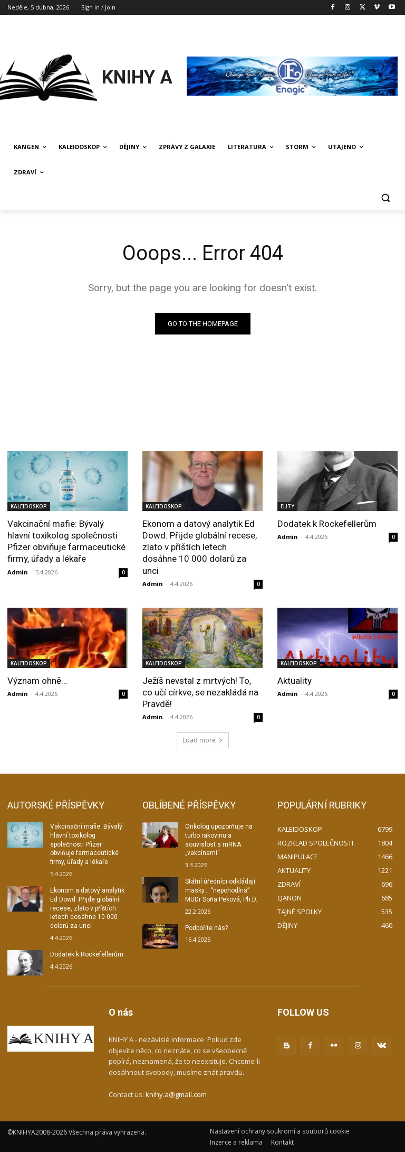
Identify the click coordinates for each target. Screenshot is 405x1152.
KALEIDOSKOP (29, 506)
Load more (202, 740)
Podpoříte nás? (206, 928)
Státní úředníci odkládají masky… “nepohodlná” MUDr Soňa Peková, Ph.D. (221, 890)
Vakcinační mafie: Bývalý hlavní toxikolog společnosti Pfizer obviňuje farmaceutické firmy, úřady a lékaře (66, 541)
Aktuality (294, 680)
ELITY (287, 506)
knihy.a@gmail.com (176, 1094)
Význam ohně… (37, 680)
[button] (385, 197)
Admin (17, 572)
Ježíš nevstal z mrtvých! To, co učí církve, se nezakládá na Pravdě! (200, 692)
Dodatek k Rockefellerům (327, 523)
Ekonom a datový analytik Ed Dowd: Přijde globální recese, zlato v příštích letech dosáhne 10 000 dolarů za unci (199, 546)
